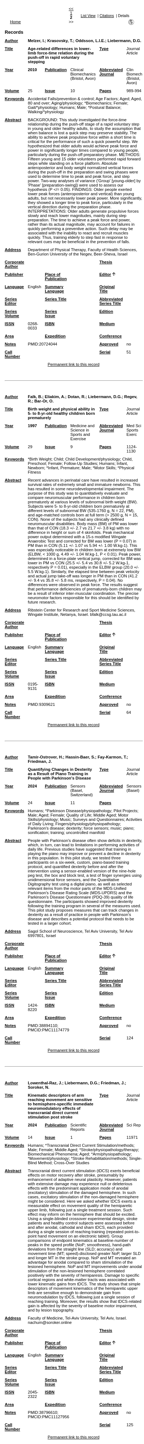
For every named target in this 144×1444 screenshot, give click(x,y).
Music (65, 819)
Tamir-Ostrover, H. (45, 757)
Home (15, 22)
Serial (104, 352)
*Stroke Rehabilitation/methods (99, 1158)
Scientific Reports (78, 1127)
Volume (12, 91)
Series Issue (51, 313)
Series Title (56, 299)
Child (58, 459)
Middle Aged (104, 815)
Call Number (12, 354)
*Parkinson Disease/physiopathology (78, 811)
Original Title (107, 289)
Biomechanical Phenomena (52, 1154)
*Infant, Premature (62, 468)
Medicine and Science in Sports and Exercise (82, 432)
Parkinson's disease (46, 828)
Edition (106, 311)
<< (71, 9)
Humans (67, 107)
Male (81, 107)
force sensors (96, 828)
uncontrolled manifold (85, 832)
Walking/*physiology (46, 112)
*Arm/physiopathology (111, 1154)
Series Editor (11, 301)
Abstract (13, 120)
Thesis (105, 262)
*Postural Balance (104, 107)
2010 (32, 70)
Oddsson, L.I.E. (90, 40)
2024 (32, 786)
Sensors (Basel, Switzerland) (81, 790)
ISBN (50, 324)
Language (14, 287)
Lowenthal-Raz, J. (45, 1083)
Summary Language (54, 289)
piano (128, 828)
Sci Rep (134, 1125)
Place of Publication (56, 276)
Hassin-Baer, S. (80, 757)
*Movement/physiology (48, 1158)
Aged (124, 99)
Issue (50, 91)
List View (88, 16)
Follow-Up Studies (80, 463)
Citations (107, 16)
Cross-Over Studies (71, 1163)
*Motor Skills (104, 468)
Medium (107, 324)
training (57, 832)
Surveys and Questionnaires (98, 819)
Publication (56, 70)
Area (9, 336)
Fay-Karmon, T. (112, 757)
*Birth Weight (39, 459)
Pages (105, 91)
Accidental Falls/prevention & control (60, 99)
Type (103, 48)
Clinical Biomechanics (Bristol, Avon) (83, 74)
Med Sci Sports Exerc (134, 430)
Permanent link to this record (73, 364)
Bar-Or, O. (44, 401)
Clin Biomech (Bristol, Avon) (135, 76)
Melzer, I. (36, 40)
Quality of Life (78, 815)
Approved (108, 344)
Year (9, 70)
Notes (10, 344)
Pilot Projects (125, 811)
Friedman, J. (40, 761)
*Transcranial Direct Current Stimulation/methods (89, 1145)
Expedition (55, 336)
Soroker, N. (38, 1087)
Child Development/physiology (92, 459)
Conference (110, 336)
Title (9, 48)
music (116, 828)
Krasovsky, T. (60, 40)
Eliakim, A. (55, 396)
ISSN (9, 324)
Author (11, 40)
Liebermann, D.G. (124, 40)
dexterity (73, 828)
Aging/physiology (66, 103)
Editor (105, 274)
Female (120, 103)
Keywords (14, 99)
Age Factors (106, 99)
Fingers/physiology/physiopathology (87, 824)
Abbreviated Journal (111, 72)
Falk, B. (35, 396)
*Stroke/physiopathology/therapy (108, 1150)
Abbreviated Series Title (111, 301)
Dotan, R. (76, 396)
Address (13, 250)
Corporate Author (14, 264)
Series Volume (12, 313)
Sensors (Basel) (134, 788)
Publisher (14, 274)
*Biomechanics (97, 103)
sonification (38, 832)
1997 (32, 426)
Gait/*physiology (42, 107)
